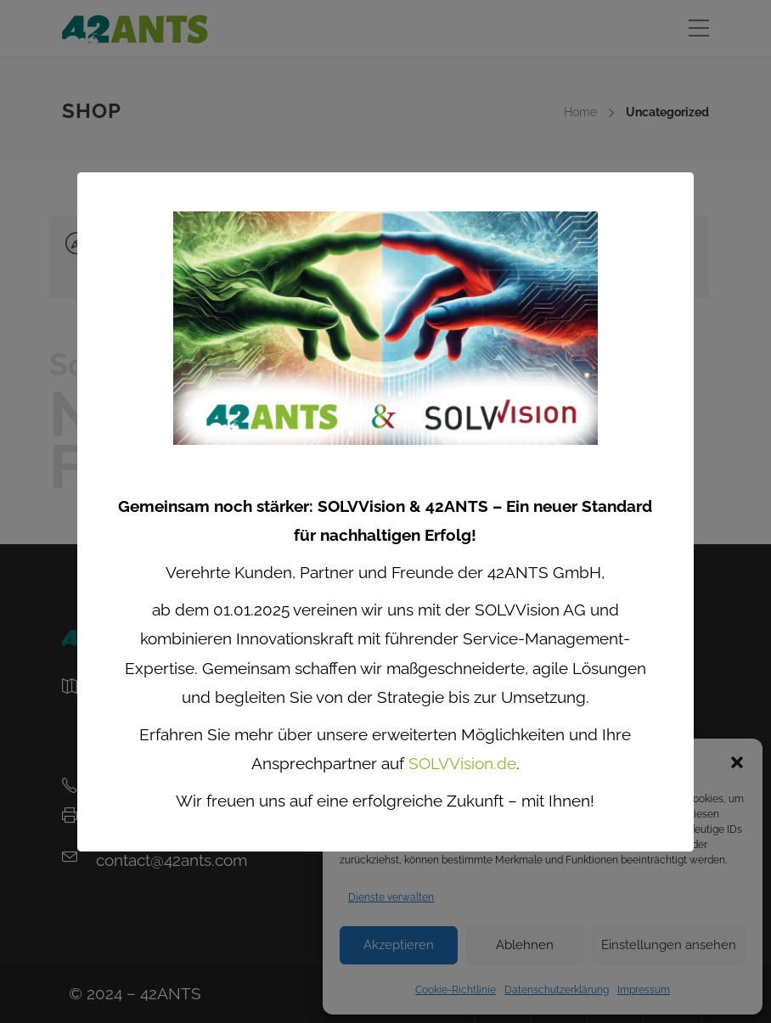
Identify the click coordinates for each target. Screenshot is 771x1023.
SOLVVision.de (462, 763)
